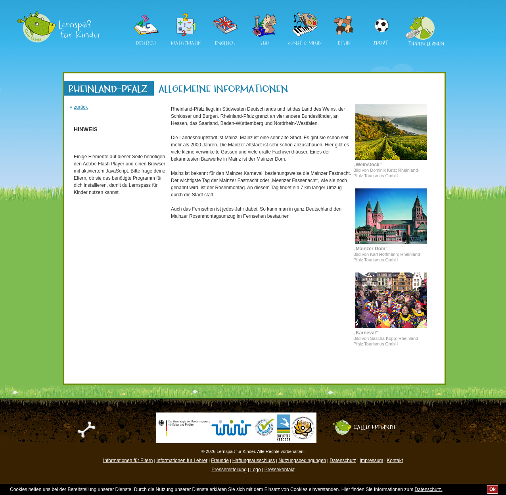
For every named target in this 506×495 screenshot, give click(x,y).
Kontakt (395, 460)
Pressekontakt (279, 469)
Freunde (220, 460)
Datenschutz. (429, 489)
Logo (255, 469)
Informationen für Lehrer (181, 460)
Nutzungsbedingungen (302, 460)
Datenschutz (343, 460)
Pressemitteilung (229, 469)
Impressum (371, 460)
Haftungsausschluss (253, 460)
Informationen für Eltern (128, 460)
